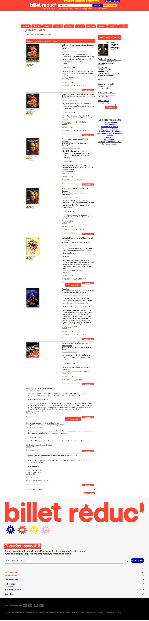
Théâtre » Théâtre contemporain (71, 148)
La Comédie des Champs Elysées (39, 445)
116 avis (31, 160)
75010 (64, 272)
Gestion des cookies (94, 613)
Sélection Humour (110, 122)
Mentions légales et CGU (59, 613)
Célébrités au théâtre (109, 129)
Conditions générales (14, 613)
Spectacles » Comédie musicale (35, 390)
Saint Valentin (109, 140)
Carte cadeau (92, 1)
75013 (64, 328)
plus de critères (103, 101)
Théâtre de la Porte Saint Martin (74, 270)
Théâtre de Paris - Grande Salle (74, 122)
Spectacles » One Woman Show (35, 457)
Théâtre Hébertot (68, 77)
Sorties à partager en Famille (109, 142)
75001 (64, 373)
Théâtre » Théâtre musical (69, 352)
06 (34, 474)
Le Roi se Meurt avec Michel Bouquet (78, 45)
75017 (64, 79)
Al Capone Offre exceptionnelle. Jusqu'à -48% (115, 47)
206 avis (31, 66)
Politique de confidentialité (36, 613)
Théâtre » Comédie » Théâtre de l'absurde (73, 51)
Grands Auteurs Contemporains (110, 133)
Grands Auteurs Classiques (110, 131)
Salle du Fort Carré (33, 472)
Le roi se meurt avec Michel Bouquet (42, 423)
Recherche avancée (65, 9)
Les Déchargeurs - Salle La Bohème (75, 371)
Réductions (80, 1)
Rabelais (65, 289)
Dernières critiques (93, 9)
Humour (109, 135)
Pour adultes (110, 125)
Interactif (110, 137)
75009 (64, 124)
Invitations (69, 1)
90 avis (31, 259)
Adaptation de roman (109, 127)
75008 (28, 446)
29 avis (31, 114)
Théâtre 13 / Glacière (70, 326)
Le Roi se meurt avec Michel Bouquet (78, 94)
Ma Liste (105, 9)
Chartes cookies (77, 613)
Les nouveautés (79, 9)
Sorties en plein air (109, 144)
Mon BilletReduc (112, 1)
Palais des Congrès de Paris (37, 411)
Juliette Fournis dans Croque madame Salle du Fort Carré (51, 455)
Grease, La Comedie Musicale (39, 388)
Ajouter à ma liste (70, 89)
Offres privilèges (110, 5)
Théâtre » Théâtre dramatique (34, 427)
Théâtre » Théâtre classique (69, 100)
